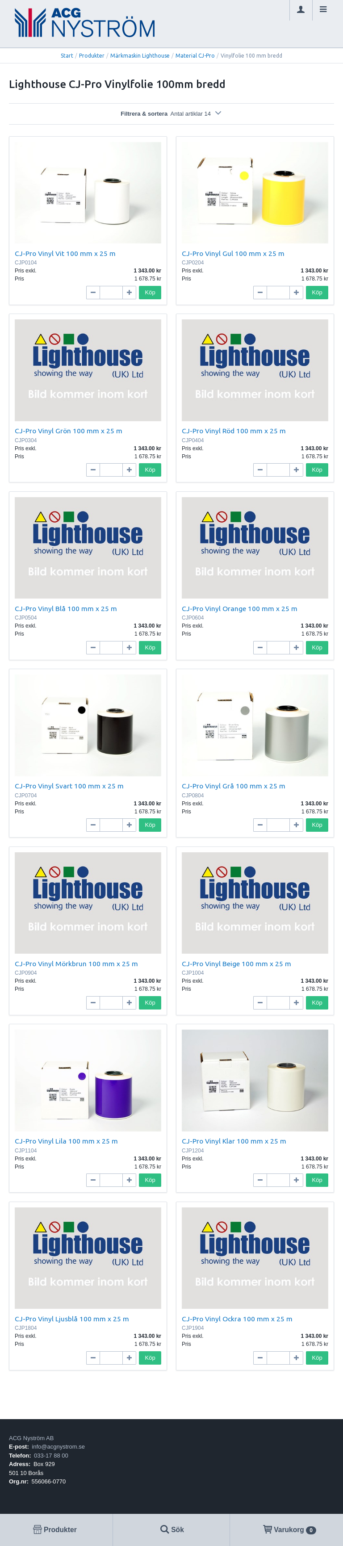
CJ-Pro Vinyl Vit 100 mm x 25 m (65, 253)
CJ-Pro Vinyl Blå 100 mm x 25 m (66, 608)
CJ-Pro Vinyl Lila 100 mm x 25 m (66, 1141)
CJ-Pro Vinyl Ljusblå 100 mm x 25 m (72, 1319)
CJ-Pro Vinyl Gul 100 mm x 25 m (233, 253)
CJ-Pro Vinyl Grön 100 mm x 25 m (68, 431)
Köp (150, 292)
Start (67, 56)
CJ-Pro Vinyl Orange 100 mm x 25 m (239, 608)
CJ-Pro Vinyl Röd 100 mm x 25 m (234, 431)
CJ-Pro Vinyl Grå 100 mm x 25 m (233, 786)
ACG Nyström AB (31, 1438)
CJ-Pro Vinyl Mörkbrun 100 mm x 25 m (76, 963)
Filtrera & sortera (171, 113)
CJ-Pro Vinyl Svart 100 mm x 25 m (69, 786)
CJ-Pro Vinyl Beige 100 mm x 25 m (236, 963)
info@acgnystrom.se (58, 1446)
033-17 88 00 (51, 1455)
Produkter (92, 56)
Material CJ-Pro (195, 56)
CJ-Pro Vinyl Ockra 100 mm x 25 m (237, 1319)
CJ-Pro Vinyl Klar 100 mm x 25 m (234, 1141)
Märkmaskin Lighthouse (140, 56)
